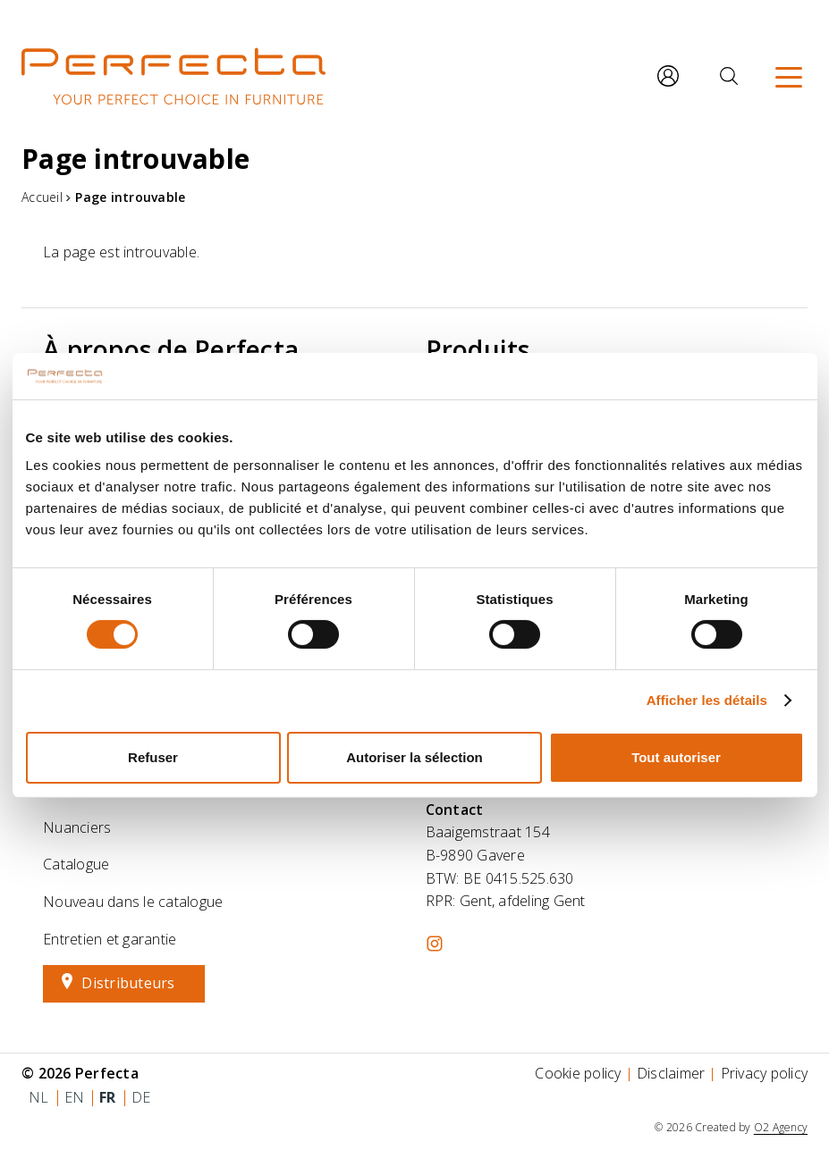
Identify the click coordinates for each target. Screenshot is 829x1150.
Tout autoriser (676, 757)
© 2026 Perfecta (80, 1073)
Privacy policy (764, 1073)
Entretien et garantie (109, 939)
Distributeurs (127, 983)
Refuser (153, 757)
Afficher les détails (707, 700)
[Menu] (789, 76)
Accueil (42, 197)
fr (107, 1097)
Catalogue (76, 864)
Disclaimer (671, 1073)
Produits (478, 349)
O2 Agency (781, 1127)
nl (39, 1097)
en (74, 1097)
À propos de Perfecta (171, 349)
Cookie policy (578, 1073)
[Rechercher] (729, 76)
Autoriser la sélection (414, 757)
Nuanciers (77, 827)
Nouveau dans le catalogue (133, 901)
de (141, 1097)
